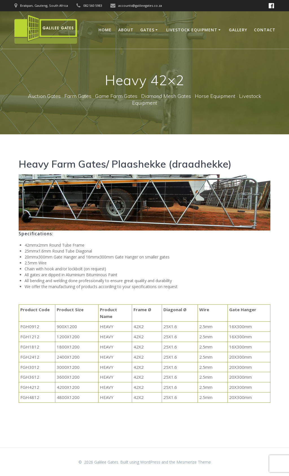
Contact (264, 29)
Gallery (238, 29)
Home (104, 29)
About (125, 29)
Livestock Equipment (191, 29)
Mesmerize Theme (193, 462)
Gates (147, 29)
